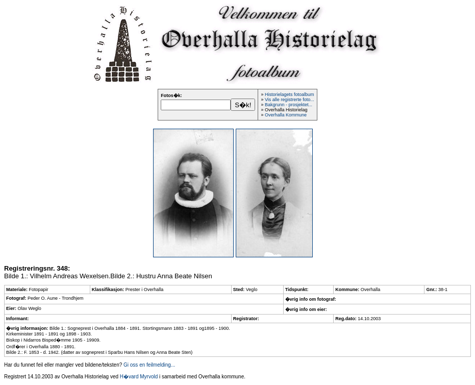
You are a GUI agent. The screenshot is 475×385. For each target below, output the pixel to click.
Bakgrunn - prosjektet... (288, 104)
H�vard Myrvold (139, 376)
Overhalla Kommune (286, 114)
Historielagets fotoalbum (289, 94)
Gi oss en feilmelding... (149, 365)
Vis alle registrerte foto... (289, 99)
